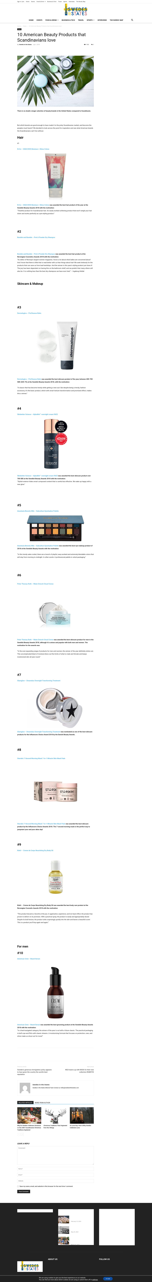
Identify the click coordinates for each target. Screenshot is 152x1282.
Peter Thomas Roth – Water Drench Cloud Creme (35, 584)
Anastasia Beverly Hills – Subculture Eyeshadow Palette (38, 546)
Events (33, 1)
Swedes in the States (25, 44)
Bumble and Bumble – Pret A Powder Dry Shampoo (36, 237)
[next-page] (22, 1134)
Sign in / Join (20, 1)
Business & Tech (51, 1)
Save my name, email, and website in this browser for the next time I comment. (46, 1186)
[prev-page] (18, 1134)
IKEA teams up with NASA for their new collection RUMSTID (79, 1071)
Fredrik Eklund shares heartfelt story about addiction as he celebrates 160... (81, 1240)
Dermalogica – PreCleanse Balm (29, 379)
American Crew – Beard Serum (28, 1025)
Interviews (72, 1)
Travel (60, 1)
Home (27, 1)
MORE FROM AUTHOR (42, 1103)
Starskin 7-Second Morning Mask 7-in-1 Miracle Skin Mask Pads (41, 758)
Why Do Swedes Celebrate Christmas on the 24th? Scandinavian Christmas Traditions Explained (29, 1128)
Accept (107, 1278)
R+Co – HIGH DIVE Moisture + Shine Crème (33, 149)
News (25, 26)
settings (94, 1279)
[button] (132, 20)
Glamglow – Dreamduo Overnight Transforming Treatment (38, 732)
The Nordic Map (80, 1)
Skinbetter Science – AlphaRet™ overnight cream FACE (37, 476)
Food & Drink (41, 1)
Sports (65, 1)
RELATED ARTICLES (25, 1103)
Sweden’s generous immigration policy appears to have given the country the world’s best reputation (34, 1072)
